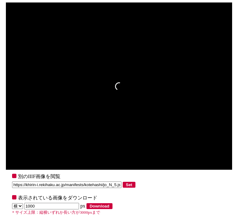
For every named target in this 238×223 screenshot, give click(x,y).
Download (99, 206)
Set (129, 184)
